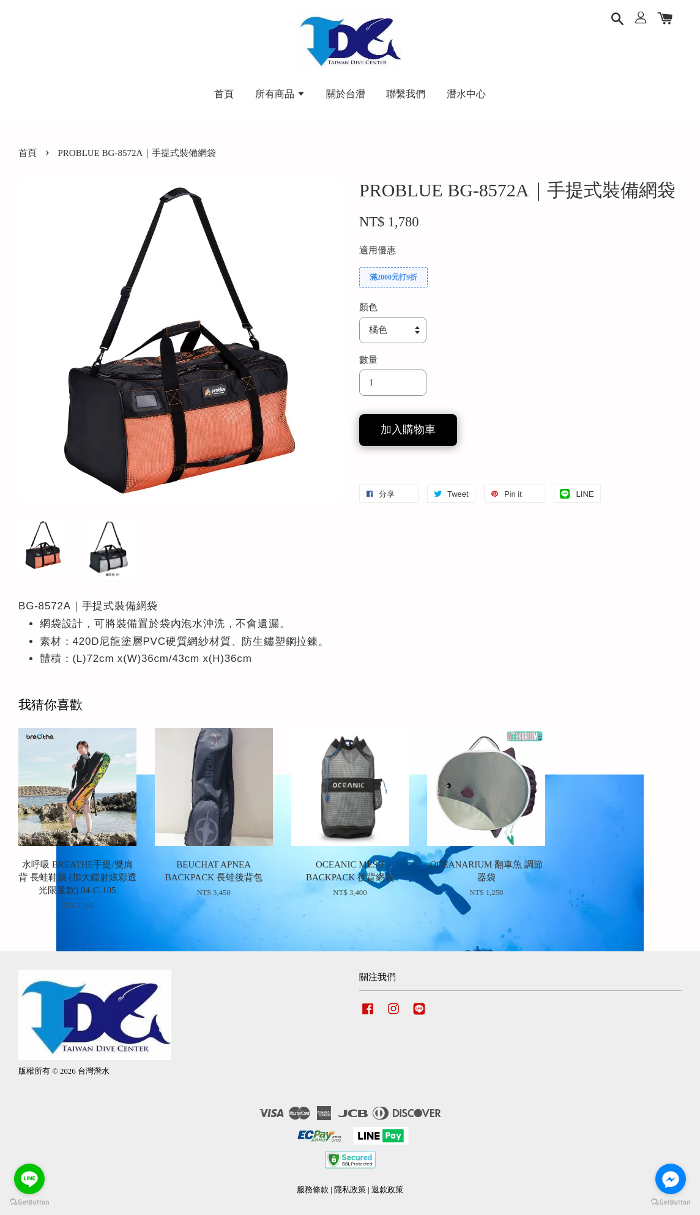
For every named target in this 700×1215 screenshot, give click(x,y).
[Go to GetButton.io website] (670, 1202)
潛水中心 (466, 94)
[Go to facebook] (670, 1179)
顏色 (368, 307)
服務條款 (313, 1190)
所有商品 (280, 94)
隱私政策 (350, 1190)
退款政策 (387, 1190)
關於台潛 (345, 94)
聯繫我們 (405, 94)
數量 (368, 360)
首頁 (224, 94)
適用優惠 (377, 250)
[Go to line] (29, 1179)
